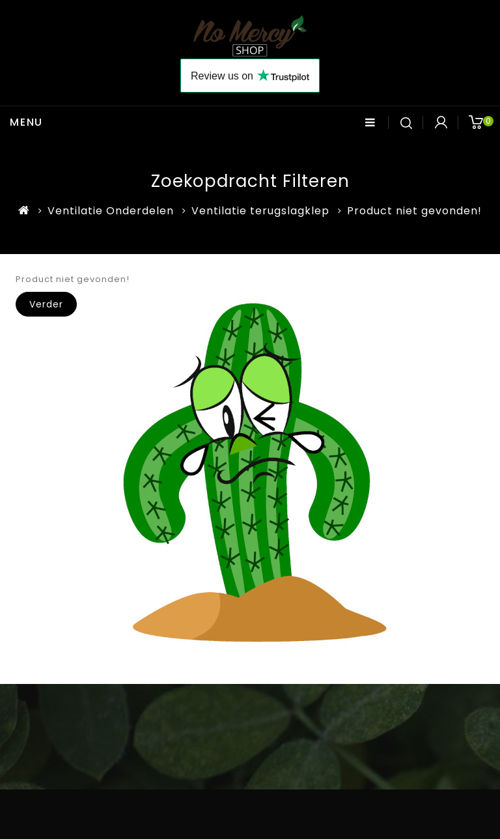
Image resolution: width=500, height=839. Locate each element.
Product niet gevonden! (414, 210)
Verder (46, 304)
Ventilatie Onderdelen (111, 210)
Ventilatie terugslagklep (260, 210)
